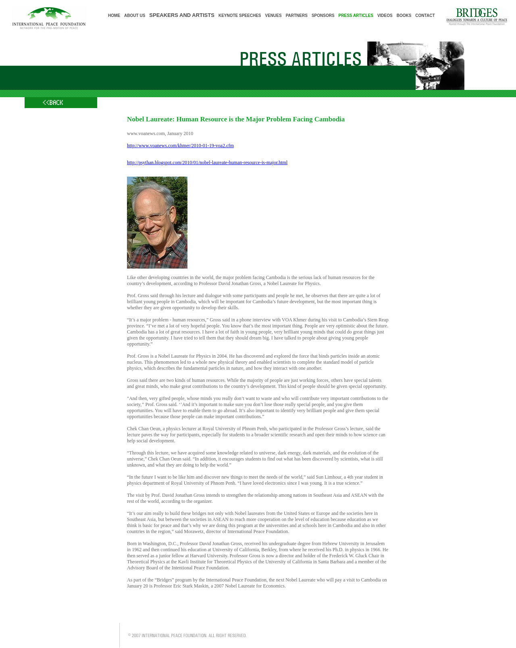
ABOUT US (134, 15)
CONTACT (425, 15)
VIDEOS (385, 15)
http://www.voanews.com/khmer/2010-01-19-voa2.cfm (180, 145)
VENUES (273, 15)
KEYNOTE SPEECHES (239, 15)
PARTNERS (297, 15)
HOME (114, 15)
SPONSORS (323, 15)
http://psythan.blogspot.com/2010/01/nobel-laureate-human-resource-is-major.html (207, 162)
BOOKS (404, 15)
